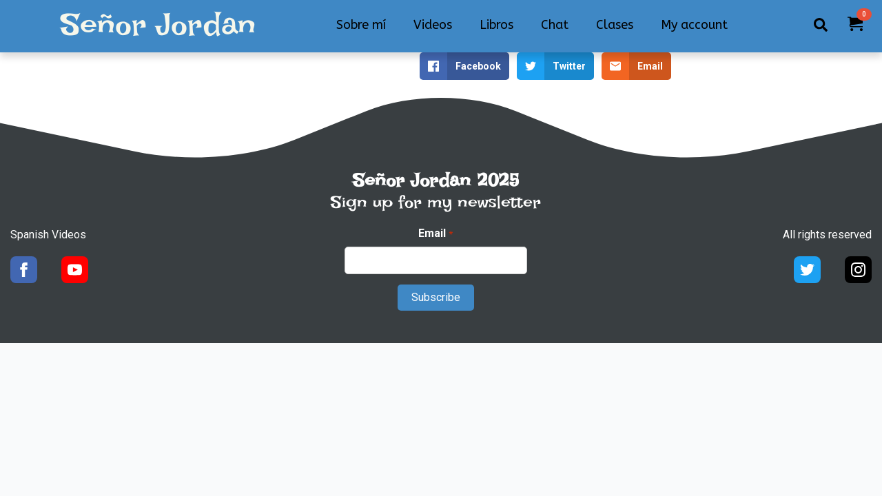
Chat (554, 24)
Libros (496, 24)
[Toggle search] (821, 25)
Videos (432, 24)
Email (435, 233)
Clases (614, 24)
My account (694, 24)
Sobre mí (361, 24)
